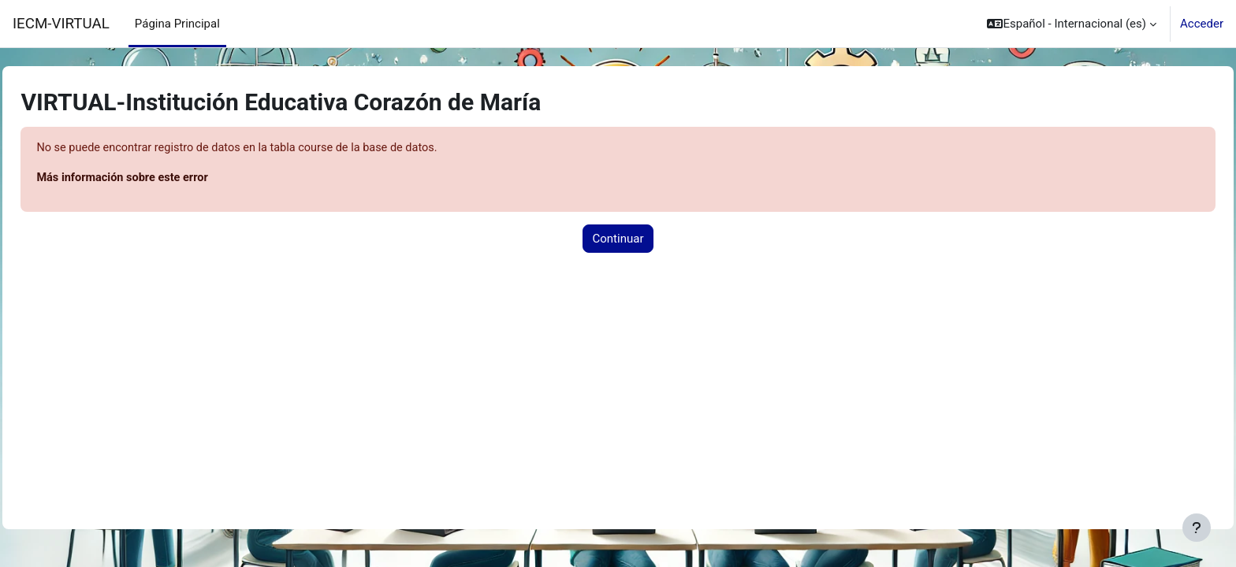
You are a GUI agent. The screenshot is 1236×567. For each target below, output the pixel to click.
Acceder (1201, 24)
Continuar (618, 239)
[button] (1072, 23)
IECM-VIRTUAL (61, 23)
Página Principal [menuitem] (177, 24)
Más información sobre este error (160, 179)
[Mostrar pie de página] (1196, 527)
